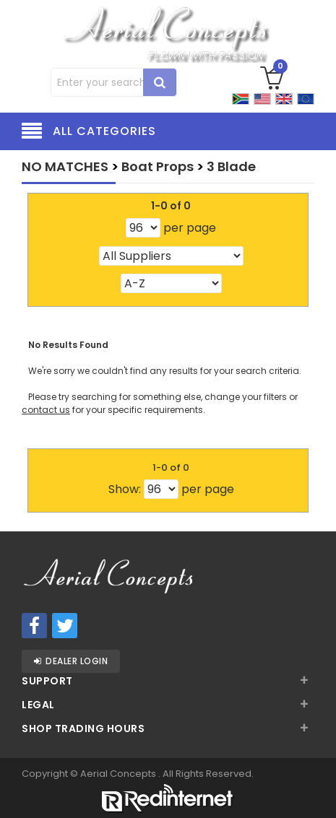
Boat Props (157, 166)
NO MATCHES (65, 166)
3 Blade (231, 166)
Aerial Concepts (119, 773)
